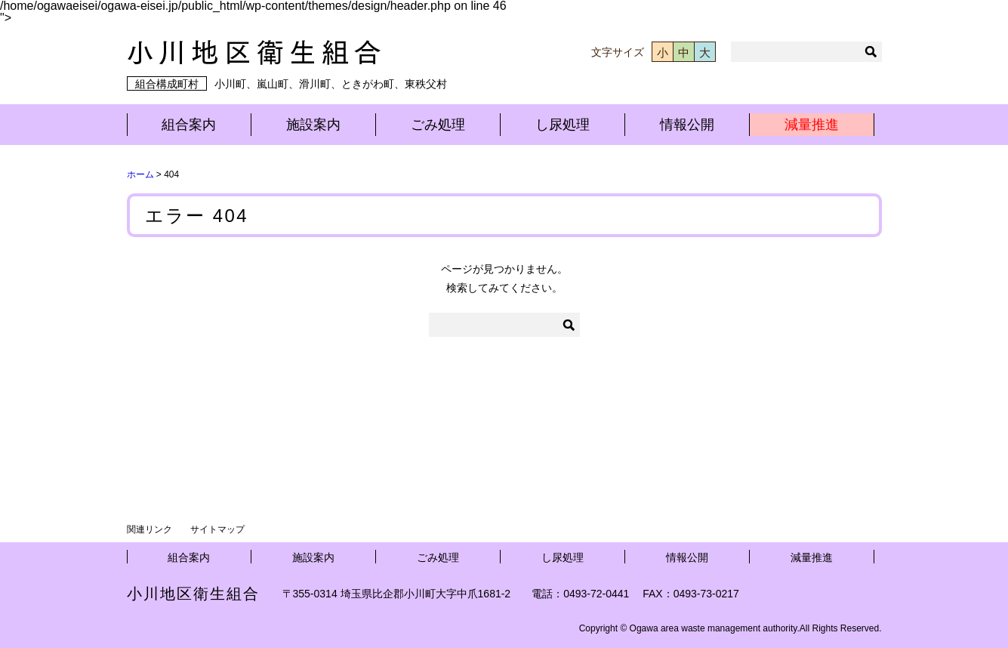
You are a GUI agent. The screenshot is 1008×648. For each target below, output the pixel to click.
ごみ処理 (438, 124)
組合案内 (189, 124)
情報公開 (687, 124)
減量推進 (812, 124)
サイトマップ (217, 529)
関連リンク (149, 529)
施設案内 (313, 124)
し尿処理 (562, 124)
